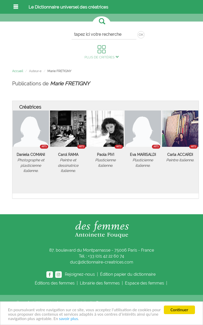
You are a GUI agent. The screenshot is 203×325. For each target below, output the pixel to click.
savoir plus (68, 319)
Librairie (100, 283)
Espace (145, 283)
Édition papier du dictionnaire (128, 274)
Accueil (17, 71)
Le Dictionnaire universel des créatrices (68, 7)
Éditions (55, 283)
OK (141, 35)
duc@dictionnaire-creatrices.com (101, 262)
